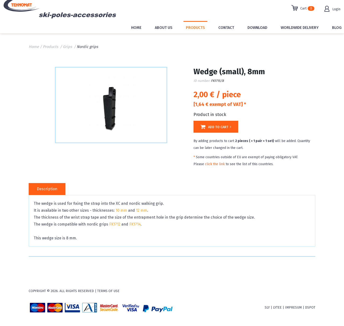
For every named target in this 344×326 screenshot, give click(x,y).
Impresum (293, 307)
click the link (215, 164)
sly (267, 307)
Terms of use (108, 291)
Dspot (310, 307)
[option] (111, 104)
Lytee (277, 307)
